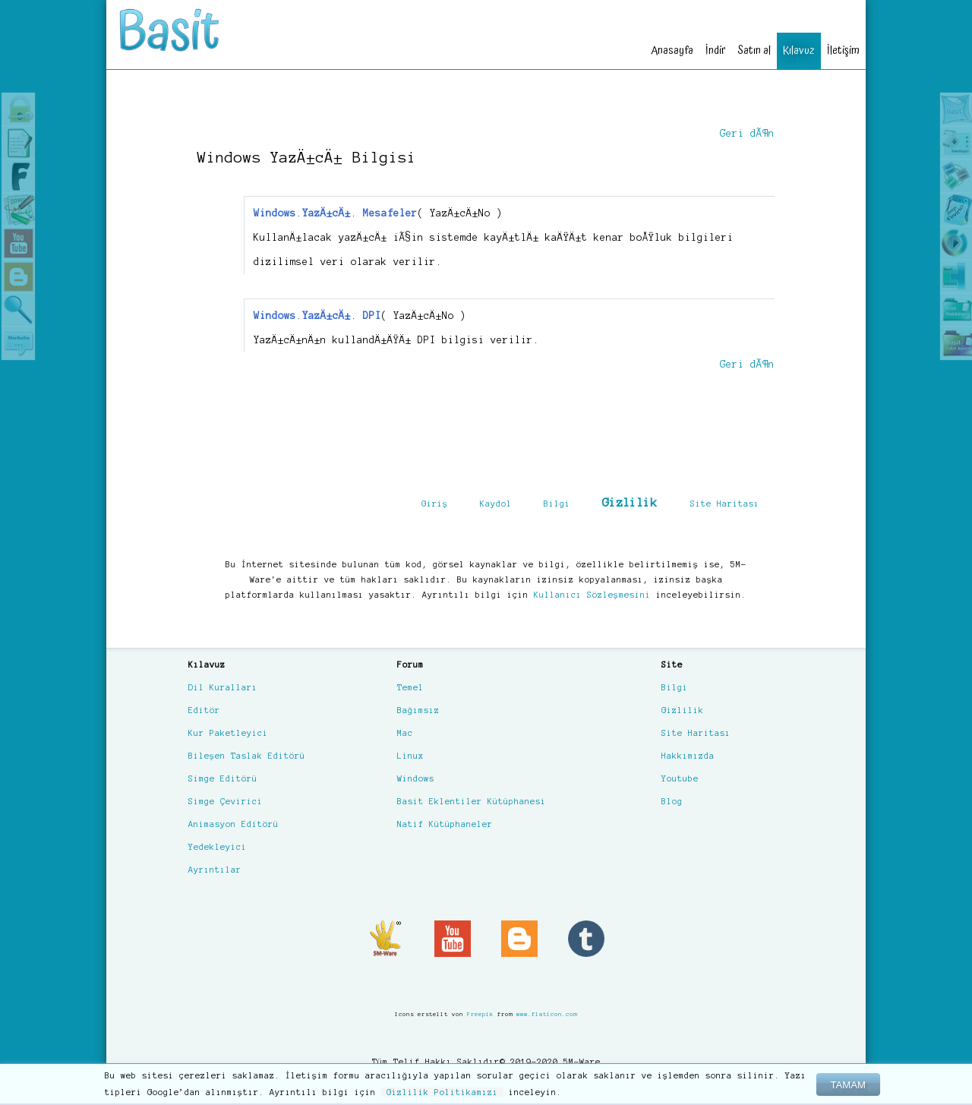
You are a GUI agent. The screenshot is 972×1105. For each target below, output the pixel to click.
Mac (405, 732)
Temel (410, 687)
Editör (204, 710)
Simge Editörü (222, 778)
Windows (415, 778)
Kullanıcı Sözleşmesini (592, 594)
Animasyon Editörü (233, 824)
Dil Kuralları (222, 687)
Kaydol (496, 503)
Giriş (434, 503)
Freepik (480, 1014)
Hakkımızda (688, 755)
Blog (672, 801)
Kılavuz (799, 50)
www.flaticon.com (546, 1014)
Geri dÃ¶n (747, 133)
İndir (715, 50)
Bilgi (557, 503)
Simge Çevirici (225, 801)
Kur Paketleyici (228, 732)
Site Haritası (724, 503)
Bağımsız (418, 710)
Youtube (680, 778)
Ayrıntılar (214, 869)
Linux (410, 755)
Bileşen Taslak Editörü (246, 755)
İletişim (843, 50)
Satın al (754, 50)
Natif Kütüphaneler (445, 824)
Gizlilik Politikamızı (442, 1092)
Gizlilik (629, 502)
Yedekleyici (217, 846)
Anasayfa (672, 50)
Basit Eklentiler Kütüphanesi (471, 801)
